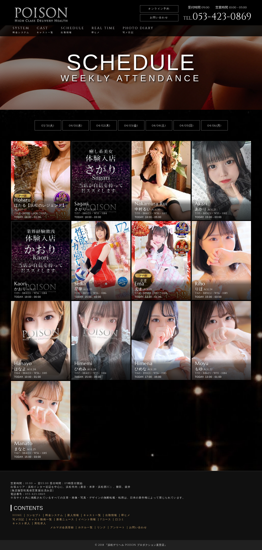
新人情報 (73, 515)
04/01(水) (75, 125)
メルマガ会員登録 (62, 527)
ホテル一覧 (85, 527)
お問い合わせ (159, 17)
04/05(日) (186, 125)
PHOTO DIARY (138, 30)
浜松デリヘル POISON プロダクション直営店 (136, 545)
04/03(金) (131, 125)
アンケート (117, 527)
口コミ (119, 519)
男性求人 (40, 523)
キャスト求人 (21, 523)
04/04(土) (159, 125)
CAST (45, 30)
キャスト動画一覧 (40, 519)
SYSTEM (21, 30)
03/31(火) (47, 125)
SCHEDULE (72, 30)
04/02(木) (103, 125)
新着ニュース (65, 519)
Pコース (105, 519)
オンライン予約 (159, 8)
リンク (101, 527)
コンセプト (33, 515)
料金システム (54, 515)
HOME (17, 515)
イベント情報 (87, 519)
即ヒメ (125, 515)
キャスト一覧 (92, 515)
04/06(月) (214, 125)
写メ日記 (18, 519)
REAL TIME (103, 30)
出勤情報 (111, 515)
